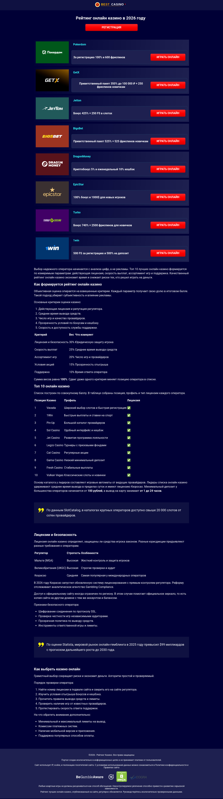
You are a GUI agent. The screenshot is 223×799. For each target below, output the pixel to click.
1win (76, 240)
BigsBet (78, 128)
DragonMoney (82, 156)
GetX (76, 72)
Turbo (76, 212)
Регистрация (111, 27)
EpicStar (78, 184)
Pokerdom (79, 44)
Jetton (77, 100)
